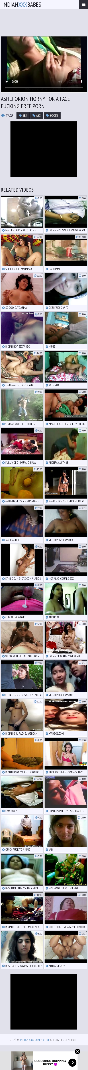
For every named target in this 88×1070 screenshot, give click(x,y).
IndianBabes (21, 4)
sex (23, 115)
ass (37, 115)
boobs (52, 115)
